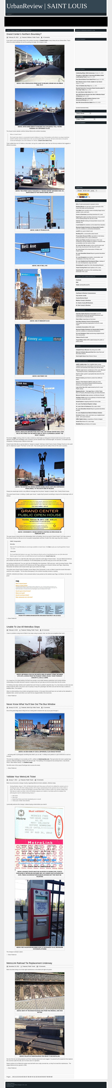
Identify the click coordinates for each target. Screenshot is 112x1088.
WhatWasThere (80, 424)
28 (28, 1077)
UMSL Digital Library (81, 419)
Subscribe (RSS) (10, 1086)
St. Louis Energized (81, 257)
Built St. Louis (79, 370)
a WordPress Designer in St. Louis (19, 1084)
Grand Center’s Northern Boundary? (24, 34)
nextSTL (78, 231)
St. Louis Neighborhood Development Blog (87, 261)
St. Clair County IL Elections (83, 305)
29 (30, 1077)
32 (36, 1077)
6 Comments (42, 966)
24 (21, 1077)
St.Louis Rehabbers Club (82, 333)
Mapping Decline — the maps (83, 391)
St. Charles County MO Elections (84, 302)
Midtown (29, 37)
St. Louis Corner (80, 249)
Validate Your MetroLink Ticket (21, 776)
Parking (29, 630)
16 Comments (45, 630)
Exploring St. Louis (81, 217)
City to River (79, 319)
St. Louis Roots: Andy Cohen (83, 92)
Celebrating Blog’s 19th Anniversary (85, 73)
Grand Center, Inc (50, 556)
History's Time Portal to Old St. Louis (85, 381)
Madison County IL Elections (83, 300)
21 (15, 1077)
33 (38, 1077)
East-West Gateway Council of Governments (87, 321)
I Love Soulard (80, 224)
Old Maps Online (80, 397)
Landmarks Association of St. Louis (85, 327)
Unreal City (79, 421)
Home (8, 30)
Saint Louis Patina (80, 240)
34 (40, 1077)
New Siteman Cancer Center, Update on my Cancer (89, 81)
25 (23, 1077)
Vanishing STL (80, 270)
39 (49, 1077)
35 (42, 1077)
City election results (81, 295)
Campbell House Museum (82, 349)
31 (34, 1077)
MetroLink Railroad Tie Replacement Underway (29, 963)
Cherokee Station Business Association (86, 313)
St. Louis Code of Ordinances (83, 406)
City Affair (78, 210)
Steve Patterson (11, 1083)
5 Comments (40, 780)
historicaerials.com (44, 759)
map (14, 438)
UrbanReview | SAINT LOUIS (46, 6)
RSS (77, 282)
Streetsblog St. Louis (81, 265)
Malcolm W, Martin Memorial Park (84, 352)
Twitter (78, 284)
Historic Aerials (80, 377)
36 (44, 1077)
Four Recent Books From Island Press (86, 79)
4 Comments (46, 37)
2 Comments (46, 707)
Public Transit (36, 37)
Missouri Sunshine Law (82, 395)
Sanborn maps (28, 762)
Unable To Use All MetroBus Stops (23, 627)
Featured (24, 37)
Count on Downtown (81, 214)
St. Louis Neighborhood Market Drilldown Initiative (89, 412)
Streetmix (78, 415)
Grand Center (44, 40)
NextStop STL (79, 233)
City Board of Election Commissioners (86, 293)
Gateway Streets (80, 220)
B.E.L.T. (78, 204)
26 (24, 1077)
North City (29, 707)
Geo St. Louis (79, 373)
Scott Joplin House (81, 356)
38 (48, 1077)
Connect (9, 14)
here (50, 547)
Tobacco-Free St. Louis (82, 337)
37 (46, 1077)
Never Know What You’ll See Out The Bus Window (31, 704)
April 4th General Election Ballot (84, 102)
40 (51, 1077)
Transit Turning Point (81, 267)
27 (26, 1077)
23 (19, 1077)
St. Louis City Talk (80, 245)
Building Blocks (80, 206)
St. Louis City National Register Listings (86, 404)
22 (17, 1077)
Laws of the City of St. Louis (83, 387)
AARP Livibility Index (81, 364)
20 (13, 1077)
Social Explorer (80, 401)
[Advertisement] (55, 21)
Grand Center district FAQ (44, 140)
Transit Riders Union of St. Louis (84, 339)
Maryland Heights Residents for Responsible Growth (89, 227)
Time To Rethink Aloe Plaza (83, 85)
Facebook (78, 280)
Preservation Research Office (83, 236)
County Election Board (82, 298)
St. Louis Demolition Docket (83, 253)
